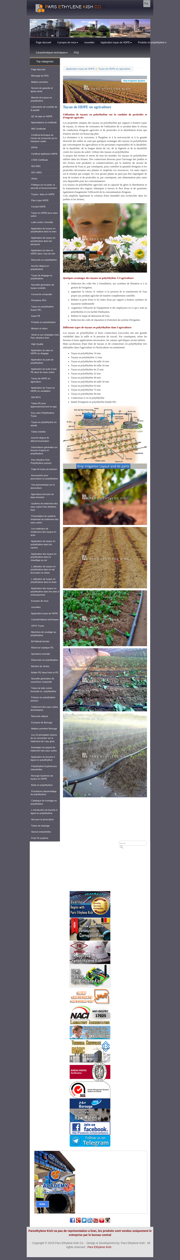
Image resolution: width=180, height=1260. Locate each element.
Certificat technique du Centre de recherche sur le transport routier (44, 138)
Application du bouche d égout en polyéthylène (43, 758)
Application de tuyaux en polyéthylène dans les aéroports (43, 241)
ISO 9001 (36, 166)
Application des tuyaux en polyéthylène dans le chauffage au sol (43, 557)
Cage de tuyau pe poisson (44, 469)
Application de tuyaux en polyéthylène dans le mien (43, 230)
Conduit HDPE (38, 206)
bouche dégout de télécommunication (40, 439)
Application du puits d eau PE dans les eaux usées (43, 370)
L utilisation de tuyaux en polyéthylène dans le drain (43, 580)
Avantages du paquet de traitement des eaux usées (44, 749)
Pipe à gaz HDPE (40, 200)
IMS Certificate (38, 128)
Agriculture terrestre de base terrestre (42, 496)
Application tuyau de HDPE (116, 42)
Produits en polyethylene (152, 42)
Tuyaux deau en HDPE (42, 194)
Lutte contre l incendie (42, 222)
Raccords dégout (39, 716)
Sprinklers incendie (40, 654)
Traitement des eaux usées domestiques (44, 708)
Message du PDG (40, 75)
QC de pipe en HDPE (41, 116)
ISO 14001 (36, 172)
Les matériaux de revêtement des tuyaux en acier (43, 531)
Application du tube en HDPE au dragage (42, 352)
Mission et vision (39, 328)
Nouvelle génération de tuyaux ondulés (42, 286)
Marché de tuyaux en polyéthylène (41, 99)
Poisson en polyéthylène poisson (43, 699)
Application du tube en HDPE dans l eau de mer (43, 252)
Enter (42, 1204)
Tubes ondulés (38, 431)
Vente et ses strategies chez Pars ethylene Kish (45, 336)
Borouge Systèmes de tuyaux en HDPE (42, 777)
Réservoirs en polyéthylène (44, 660)
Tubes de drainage (40, 825)
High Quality (37, 344)
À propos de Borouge (41, 722)
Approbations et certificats (44, 122)
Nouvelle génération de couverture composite (42, 680)
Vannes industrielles (41, 832)
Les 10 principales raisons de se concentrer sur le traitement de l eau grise (44, 738)
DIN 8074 (36, 397)
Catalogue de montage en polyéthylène (44, 802)
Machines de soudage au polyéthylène (43, 633)
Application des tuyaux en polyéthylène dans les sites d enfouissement (45, 591)
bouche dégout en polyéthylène (40, 267)
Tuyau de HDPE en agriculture (114, 68)
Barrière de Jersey (40, 666)
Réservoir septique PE (42, 647)
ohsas (34, 178)
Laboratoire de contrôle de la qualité (44, 108)
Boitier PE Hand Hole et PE (44, 672)
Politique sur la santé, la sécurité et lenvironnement (44, 186)
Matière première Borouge (44, 728)
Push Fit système (39, 838)
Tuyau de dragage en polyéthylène (41, 277)
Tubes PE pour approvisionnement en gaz (44, 405)
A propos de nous (67, 42)
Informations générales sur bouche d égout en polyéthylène (44, 450)
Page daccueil (43, 42)
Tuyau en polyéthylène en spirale (43, 424)
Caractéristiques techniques (52, 52)
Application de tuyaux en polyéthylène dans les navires (43, 544)
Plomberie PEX (38, 300)
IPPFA (34, 147)
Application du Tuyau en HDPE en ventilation (43, 389)
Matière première (39, 82)
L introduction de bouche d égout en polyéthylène (44, 811)
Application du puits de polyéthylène (42, 361)
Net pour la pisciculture (42, 819)
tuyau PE (35, 316)
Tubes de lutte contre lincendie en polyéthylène (43, 690)
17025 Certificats (39, 160)
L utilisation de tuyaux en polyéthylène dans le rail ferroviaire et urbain (43, 569)
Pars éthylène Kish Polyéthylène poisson (41, 461)
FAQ (76, 52)
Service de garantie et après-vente (42, 89)
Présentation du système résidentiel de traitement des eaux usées (45, 519)
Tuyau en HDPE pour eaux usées (44, 214)
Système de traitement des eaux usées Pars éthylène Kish (44, 506)
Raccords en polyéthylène (44, 260)
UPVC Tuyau (37, 626)
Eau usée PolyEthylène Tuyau (42, 414)
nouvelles (89, 42)
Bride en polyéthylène (42, 785)
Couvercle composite (41, 294)
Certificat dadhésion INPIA (44, 154)
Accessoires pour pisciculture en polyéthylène (44, 477)
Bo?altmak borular (40, 641)
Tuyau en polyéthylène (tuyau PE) (42, 308)
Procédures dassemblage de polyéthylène (43, 793)
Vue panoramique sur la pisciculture (43, 486)
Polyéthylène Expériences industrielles (44, 768)
